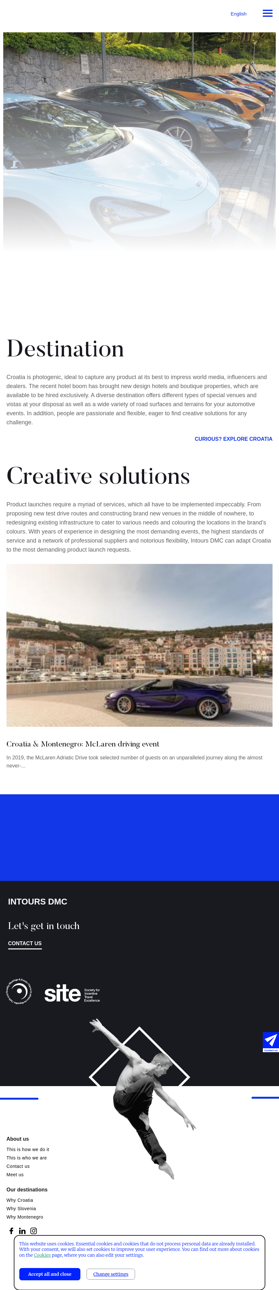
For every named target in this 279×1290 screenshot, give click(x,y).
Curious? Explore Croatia (234, 446)
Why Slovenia (21, 1208)
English (238, 13)
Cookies (42, 1255)
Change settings (110, 1274)
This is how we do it (27, 1149)
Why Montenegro (24, 1217)
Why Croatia (19, 1200)
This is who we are (26, 1157)
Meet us (15, 1174)
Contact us (25, 943)
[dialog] (139, 1262)
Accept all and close (49, 1274)
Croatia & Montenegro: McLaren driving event (82, 752)
